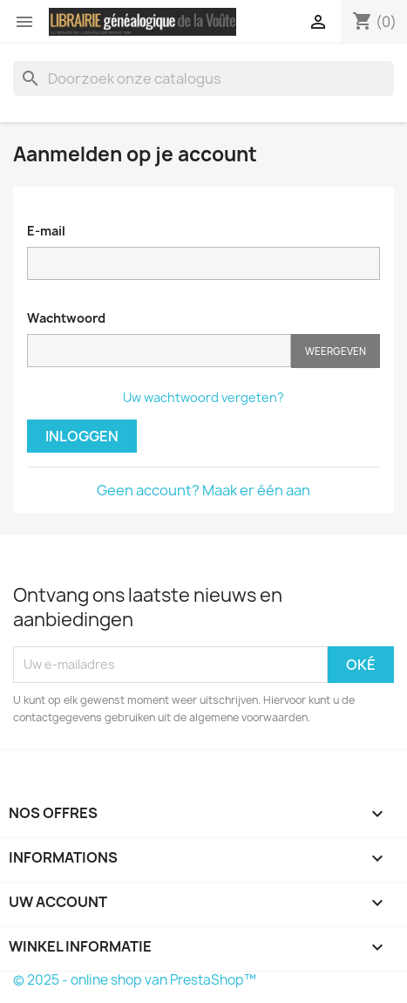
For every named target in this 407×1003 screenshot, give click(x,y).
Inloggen (82, 436)
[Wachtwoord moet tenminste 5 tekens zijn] (159, 350)
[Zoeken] (203, 78)
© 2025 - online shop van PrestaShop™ (134, 980)
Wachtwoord (66, 318)
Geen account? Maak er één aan (203, 490)
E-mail (46, 230)
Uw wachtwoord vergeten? (203, 397)
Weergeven (335, 351)
